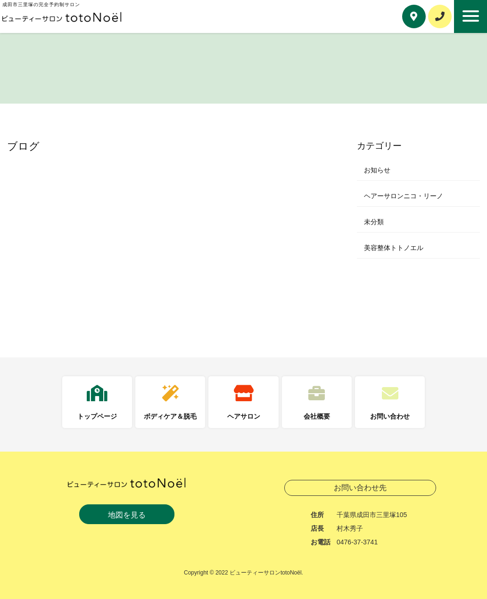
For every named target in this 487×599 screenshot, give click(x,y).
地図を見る (127, 515)
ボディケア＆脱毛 (170, 416)
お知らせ (377, 170)
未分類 (374, 222)
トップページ (97, 416)
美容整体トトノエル (393, 247)
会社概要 (317, 416)
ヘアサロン (243, 416)
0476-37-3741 (357, 542)
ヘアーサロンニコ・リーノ (403, 196)
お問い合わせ (390, 416)
